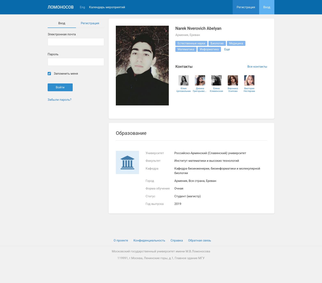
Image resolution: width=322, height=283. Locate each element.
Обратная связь (199, 240)
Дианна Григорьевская (200, 89)
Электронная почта (62, 34)
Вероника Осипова (233, 89)
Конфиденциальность (149, 240)
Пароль (53, 54)
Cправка (176, 240)
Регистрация (246, 7)
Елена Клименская (216, 89)
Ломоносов (61, 7)
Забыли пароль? (59, 100)
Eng (82, 7)
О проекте (121, 240)
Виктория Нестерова (249, 89)
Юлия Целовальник (183, 89)
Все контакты (257, 66)
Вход (266, 7)
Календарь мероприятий (107, 7)
